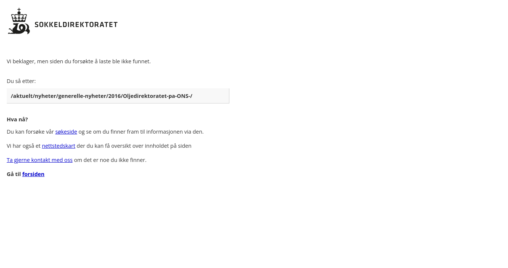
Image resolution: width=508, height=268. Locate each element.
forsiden (33, 174)
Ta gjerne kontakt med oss (40, 159)
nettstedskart (58, 145)
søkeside (66, 131)
